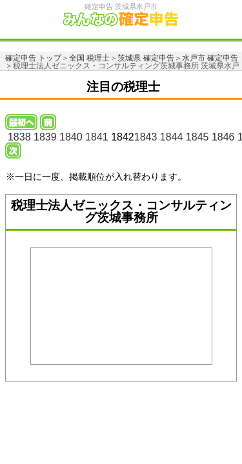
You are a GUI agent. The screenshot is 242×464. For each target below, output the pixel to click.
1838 (19, 136)
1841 (96, 136)
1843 (145, 136)
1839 (45, 136)
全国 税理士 (89, 58)
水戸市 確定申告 (210, 58)
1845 (197, 136)
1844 (171, 136)
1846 (223, 136)
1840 (71, 136)
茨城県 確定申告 (145, 58)
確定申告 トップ (33, 58)
